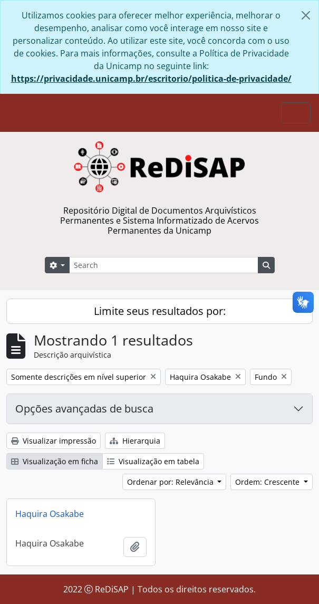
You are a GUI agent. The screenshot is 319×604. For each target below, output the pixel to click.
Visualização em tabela (153, 461)
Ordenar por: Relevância (171, 482)
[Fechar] (305, 15)
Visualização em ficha (54, 461)
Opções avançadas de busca (84, 408)
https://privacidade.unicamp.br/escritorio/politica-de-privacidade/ (151, 78)
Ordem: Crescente (268, 482)
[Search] (163, 265)
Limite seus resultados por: (160, 311)
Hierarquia (135, 441)
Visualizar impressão (53, 441)
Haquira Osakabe (49, 514)
